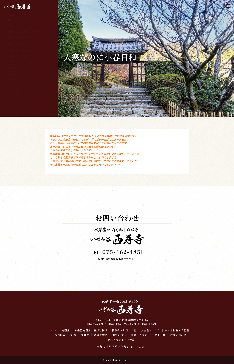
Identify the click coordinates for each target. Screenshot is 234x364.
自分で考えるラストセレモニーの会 (120, 346)
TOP (8, 20)
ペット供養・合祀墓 (17, 50)
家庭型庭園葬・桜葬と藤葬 (21, 32)
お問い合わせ (13, 92)
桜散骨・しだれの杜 (17, 38)
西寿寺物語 (11, 68)
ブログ (9, 62)
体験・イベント (14, 80)
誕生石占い (11, 74)
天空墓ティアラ (14, 44)
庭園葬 (9, 26)
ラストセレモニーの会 (18, 98)
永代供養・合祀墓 (16, 56)
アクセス (10, 86)
